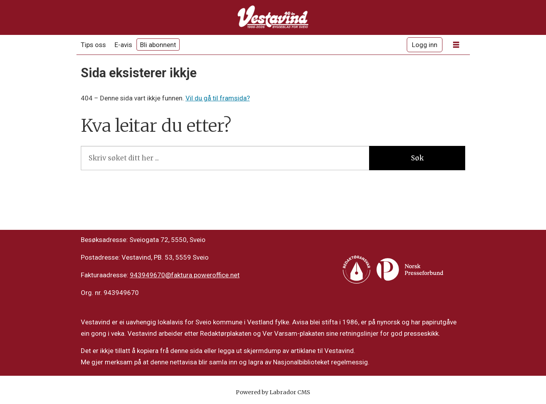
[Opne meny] (456, 44)
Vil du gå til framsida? (218, 98)
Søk (417, 158)
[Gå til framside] (273, 17)
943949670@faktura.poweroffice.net (185, 275)
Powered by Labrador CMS (273, 392)
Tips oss (93, 45)
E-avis (123, 45)
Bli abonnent (158, 45)
